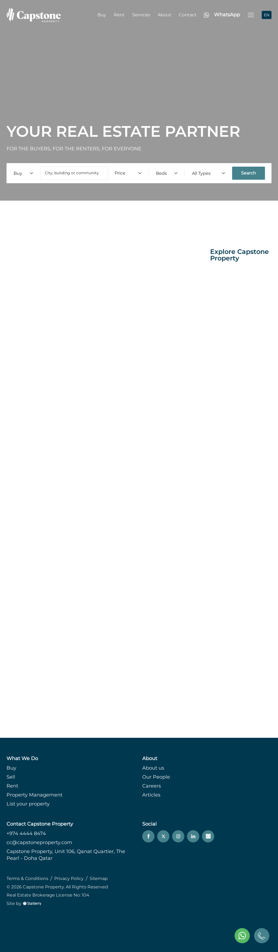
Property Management (34, 795)
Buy (101, 14)
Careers (151, 786)
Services (141, 14)
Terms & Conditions (28, 878)
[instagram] (178, 836)
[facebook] (148, 836)
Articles (151, 795)
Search (248, 173)
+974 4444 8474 (26, 833)
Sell (11, 777)
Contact (188, 14)
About (164, 14)
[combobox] (74, 173)
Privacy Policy (69, 878)
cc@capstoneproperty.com (39, 842)
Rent (119, 14)
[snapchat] (208, 836)
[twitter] (163, 836)
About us (153, 768)
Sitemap (99, 878)
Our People (156, 777)
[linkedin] (193, 836)
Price (128, 173)
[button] (251, 15)
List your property (28, 804)
